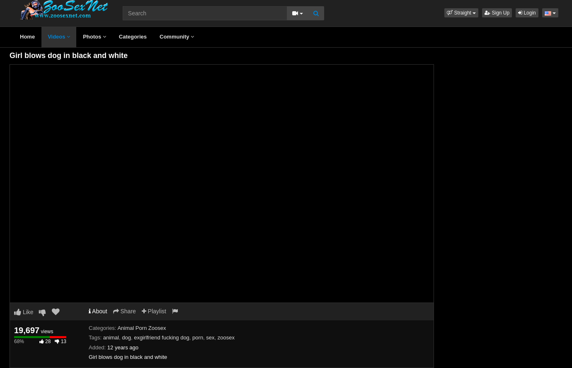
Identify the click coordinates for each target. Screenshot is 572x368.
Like (24, 312)
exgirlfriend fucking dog (161, 337)
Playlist (154, 311)
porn (197, 337)
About (98, 311)
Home (27, 37)
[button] (461, 12)
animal (111, 337)
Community (177, 37)
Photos (94, 37)
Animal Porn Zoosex (141, 328)
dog (126, 337)
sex (210, 337)
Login (527, 13)
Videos (59, 37)
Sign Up (497, 13)
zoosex (226, 337)
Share (124, 311)
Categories (133, 37)
